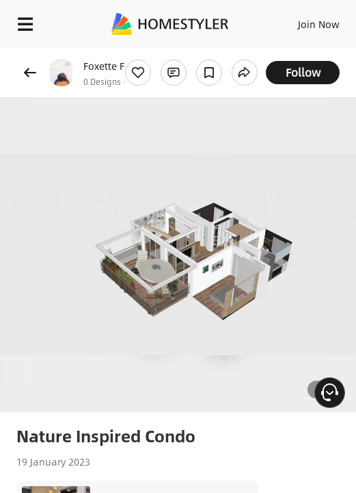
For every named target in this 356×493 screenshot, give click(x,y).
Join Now (319, 23)
